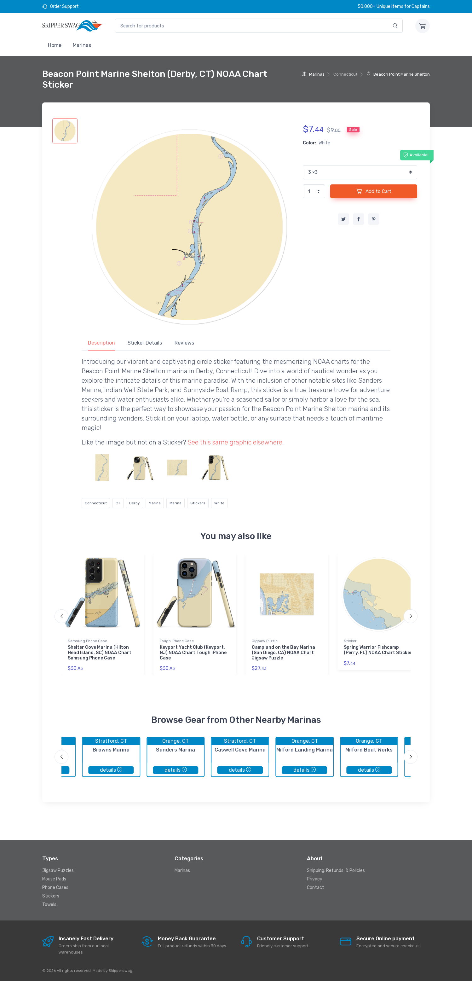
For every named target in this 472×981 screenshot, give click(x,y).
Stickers (197, 503)
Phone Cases (55, 887)
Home (54, 45)
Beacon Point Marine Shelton (398, 74)
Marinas (82, 45)
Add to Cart (373, 191)
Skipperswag (120, 970)
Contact (315, 887)
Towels (49, 904)
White (219, 503)
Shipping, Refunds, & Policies (336, 870)
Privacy (314, 879)
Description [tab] (101, 343)
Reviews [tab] (184, 343)
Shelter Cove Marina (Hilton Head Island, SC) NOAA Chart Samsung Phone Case (99, 653)
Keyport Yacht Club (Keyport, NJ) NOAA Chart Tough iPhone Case (193, 653)
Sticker (350, 641)
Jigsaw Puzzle (265, 641)
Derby (134, 503)
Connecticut (96, 503)
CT (118, 503)
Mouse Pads (54, 879)
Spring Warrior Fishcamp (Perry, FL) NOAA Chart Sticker (378, 650)
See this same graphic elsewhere (234, 442)
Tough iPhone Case (177, 641)
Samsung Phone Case (87, 641)
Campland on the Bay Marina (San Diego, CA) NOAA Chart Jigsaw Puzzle (283, 653)
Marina (155, 503)
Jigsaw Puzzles (58, 870)
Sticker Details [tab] (145, 343)
